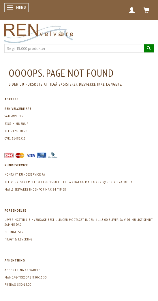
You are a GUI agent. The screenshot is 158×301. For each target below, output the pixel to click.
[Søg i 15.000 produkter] (149, 48)
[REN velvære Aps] (38, 32)
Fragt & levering (18, 239)
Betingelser (14, 232)
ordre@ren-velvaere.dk (113, 182)
